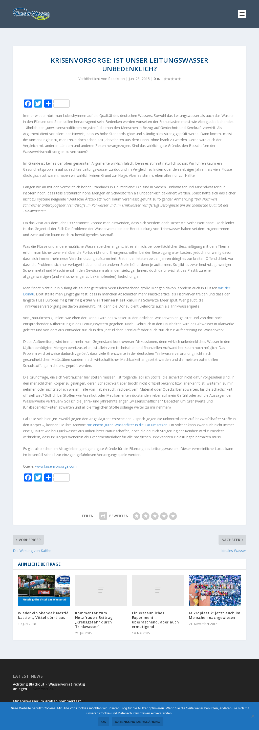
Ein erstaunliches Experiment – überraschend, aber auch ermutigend (155, 611)
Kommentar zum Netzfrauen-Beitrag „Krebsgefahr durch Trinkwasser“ (94, 611)
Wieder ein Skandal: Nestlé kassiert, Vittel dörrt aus (43, 607)
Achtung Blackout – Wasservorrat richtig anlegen (49, 678)
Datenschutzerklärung (137, 722)
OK (103, 722)
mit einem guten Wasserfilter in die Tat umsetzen (127, 416)
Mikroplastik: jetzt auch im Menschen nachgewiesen (215, 607)
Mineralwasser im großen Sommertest (47, 693)
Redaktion (116, 70)
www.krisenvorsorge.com (56, 458)
